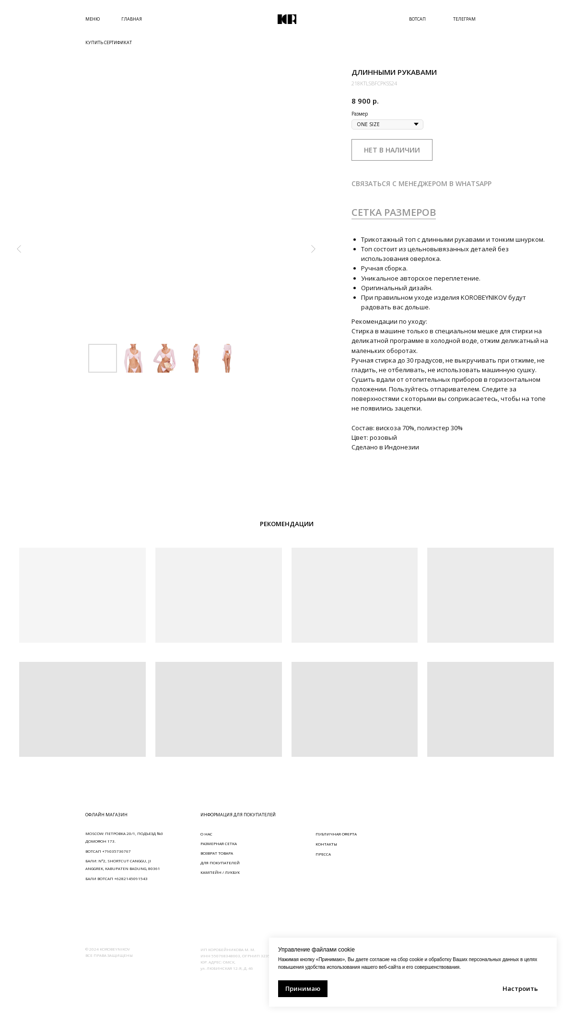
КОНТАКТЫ (326, 844)
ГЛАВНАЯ (131, 19)
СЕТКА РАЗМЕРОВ (393, 212)
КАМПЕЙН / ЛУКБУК (220, 872)
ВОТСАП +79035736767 (108, 851)
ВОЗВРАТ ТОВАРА (216, 853)
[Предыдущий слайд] (19, 249)
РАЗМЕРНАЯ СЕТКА (218, 843)
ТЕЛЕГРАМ (464, 19)
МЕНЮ (92, 19)
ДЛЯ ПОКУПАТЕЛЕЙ (220, 862)
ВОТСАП (417, 19)
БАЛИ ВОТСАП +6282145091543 (116, 878)
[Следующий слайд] (313, 249)
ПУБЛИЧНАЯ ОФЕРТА (336, 833)
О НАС (206, 833)
